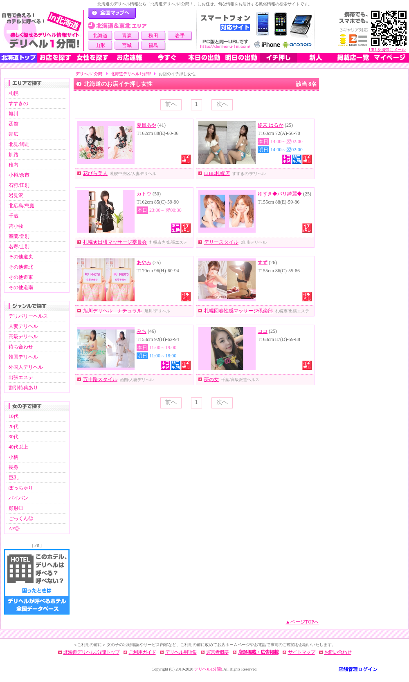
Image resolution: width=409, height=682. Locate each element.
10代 (13, 416)
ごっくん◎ (21, 518)
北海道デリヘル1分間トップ (91, 652)
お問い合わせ (337, 652)
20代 (13, 426)
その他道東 (21, 277)
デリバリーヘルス (28, 316)
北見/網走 (19, 144)
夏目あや (146, 125)
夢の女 (211, 379)
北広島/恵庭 (21, 206)
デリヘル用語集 (181, 652)
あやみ (144, 262)
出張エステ (21, 377)
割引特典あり (23, 387)
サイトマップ (301, 652)
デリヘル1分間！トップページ (112, 13)
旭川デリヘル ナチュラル (112, 311)
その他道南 (21, 287)
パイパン (18, 498)
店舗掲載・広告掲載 (258, 652)
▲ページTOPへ (302, 622)
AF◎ (14, 529)
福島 (153, 45)
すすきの (18, 103)
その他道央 (21, 257)
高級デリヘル (23, 336)
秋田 (153, 35)
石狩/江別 (19, 185)
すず (262, 262)
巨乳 (13, 477)
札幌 (13, 93)
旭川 (13, 114)
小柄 (13, 457)
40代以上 (18, 447)
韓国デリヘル (23, 357)
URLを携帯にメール (387, 49)
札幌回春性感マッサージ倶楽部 (238, 311)
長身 (13, 467)
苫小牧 (16, 226)
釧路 (13, 154)
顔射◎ (16, 508)
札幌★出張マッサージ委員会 (115, 242)
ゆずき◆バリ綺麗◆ (280, 194)
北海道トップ (18, 58)
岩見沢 (16, 195)
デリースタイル (221, 242)
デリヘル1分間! (89, 74)
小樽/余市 (19, 175)
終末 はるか (270, 125)
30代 (13, 437)
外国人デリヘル (26, 367)
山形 (100, 45)
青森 (127, 35)
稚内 (13, 165)
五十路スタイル (100, 379)
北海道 (100, 35)
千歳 (13, 216)
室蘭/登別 (19, 236)
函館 (13, 124)
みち (141, 331)
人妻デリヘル (23, 326)
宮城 (127, 45)
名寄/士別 (19, 246)
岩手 (180, 35)
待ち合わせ (21, 347)
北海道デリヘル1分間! (131, 74)
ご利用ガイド (142, 652)
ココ (262, 331)
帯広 (13, 134)
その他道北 (21, 267)
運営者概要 (217, 652)
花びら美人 (95, 173)
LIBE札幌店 (217, 173)
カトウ (144, 194)
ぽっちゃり (21, 488)
